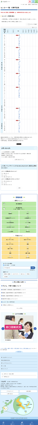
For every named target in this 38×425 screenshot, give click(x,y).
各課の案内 (28, 391)
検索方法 (33, 270)
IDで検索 (13, 265)
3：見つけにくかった (7, 184)
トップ (2, 348)
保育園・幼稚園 (7, 274)
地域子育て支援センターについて (10, 298)
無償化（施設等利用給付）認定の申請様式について (14, 292)
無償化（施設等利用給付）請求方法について (12, 295)
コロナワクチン (15, 274)
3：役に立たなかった (7, 176)
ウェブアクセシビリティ (7, 363)
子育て (12, 348)
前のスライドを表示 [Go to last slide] (3, 328)
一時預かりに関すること (7, 305)
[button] (30, 1)
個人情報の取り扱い (6, 360)
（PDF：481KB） (19, 112)
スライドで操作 (33, 24)
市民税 (28, 274)
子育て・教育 (7, 348)
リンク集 (4, 365)
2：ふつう (4, 175)
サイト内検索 (4, 267)
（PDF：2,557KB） (19, 79)
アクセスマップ (10, 391)
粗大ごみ (22, 274)
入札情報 (6, 276)
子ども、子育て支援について (12, 286)
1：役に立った (5, 173)
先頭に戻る (19, 351)
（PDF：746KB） (19, 39)
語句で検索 (6, 265)
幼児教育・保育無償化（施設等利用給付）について (14, 289)
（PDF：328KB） (19, 91)
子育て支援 (16, 348)
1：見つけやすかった (7, 181)
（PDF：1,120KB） (19, 126)
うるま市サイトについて (7, 357)
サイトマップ (5, 368)
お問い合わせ (10, 393)
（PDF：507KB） (19, 52)
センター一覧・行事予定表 (8, 302)
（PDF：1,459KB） (19, 65)
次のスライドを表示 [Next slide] (35, 328)
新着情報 (36, 2)
